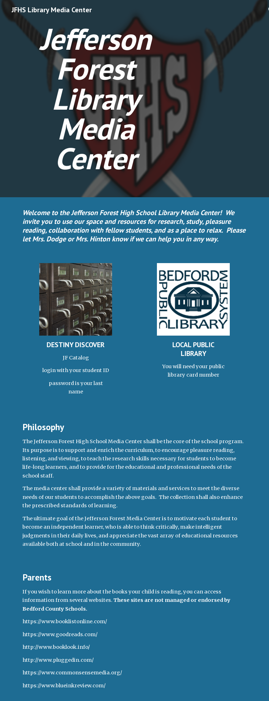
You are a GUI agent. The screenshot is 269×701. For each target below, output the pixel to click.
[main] (95, 98)
